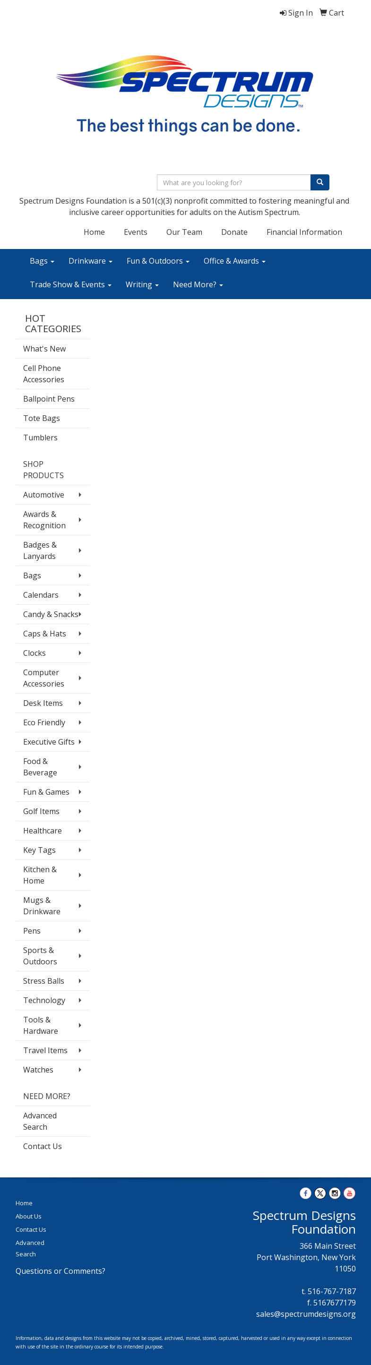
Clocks (34, 653)
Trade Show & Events (71, 284)
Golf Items (41, 811)
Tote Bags (41, 418)
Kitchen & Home (40, 875)
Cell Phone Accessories (43, 374)
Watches (38, 1070)
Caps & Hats (44, 633)
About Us (29, 1216)
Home (94, 232)
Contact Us (42, 1146)
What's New (44, 348)
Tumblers (40, 437)
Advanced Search (40, 1121)
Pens (32, 931)
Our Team (184, 232)
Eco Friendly (44, 722)
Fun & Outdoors (158, 261)
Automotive (43, 494)
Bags (42, 261)
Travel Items (45, 1050)
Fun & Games (46, 792)
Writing (142, 284)
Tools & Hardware (40, 1025)
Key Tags (39, 850)
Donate (234, 232)
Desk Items (43, 703)
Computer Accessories (43, 678)
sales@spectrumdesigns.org (306, 1314)
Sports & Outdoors (40, 956)
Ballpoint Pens (49, 399)
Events (135, 232)
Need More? (198, 284)
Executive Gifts (49, 742)
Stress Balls (43, 981)
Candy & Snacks (50, 614)
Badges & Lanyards (40, 550)
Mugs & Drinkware (41, 906)
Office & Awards (235, 261)
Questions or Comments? (60, 1271)
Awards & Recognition (44, 520)
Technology (44, 1000)
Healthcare (42, 830)
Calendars (41, 595)
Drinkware (90, 261)
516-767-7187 (332, 1291)
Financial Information (304, 232)
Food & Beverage (40, 767)
